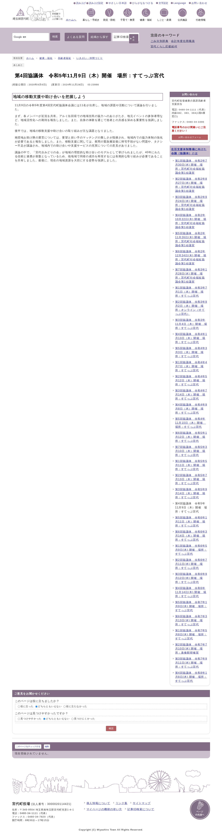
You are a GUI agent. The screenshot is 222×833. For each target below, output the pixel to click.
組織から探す (100, 36)
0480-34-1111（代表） (34, 813)
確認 (111, 728)
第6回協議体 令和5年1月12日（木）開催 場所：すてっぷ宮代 (191, 436)
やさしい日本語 (118, 3)
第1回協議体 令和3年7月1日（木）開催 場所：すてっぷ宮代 (191, 291)
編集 (47, 746)
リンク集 (121, 803)
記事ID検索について (140, 809)
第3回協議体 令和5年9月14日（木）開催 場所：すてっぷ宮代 (191, 493)
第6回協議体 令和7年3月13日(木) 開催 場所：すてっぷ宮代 (191, 620)
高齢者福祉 (64, 58)
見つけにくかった (84, 718)
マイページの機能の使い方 (104, 809)
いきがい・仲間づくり (89, 58)
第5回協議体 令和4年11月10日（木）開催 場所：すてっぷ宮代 (190, 422)
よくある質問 (76, 36)
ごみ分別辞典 (159, 41)
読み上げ (81, 3)
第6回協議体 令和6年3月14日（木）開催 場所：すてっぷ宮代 (191, 535)
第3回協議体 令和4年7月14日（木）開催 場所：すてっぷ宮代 (191, 394)
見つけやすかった (31, 718)
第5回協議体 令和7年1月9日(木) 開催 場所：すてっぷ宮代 (191, 606)
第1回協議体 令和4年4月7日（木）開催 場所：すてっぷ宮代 (191, 366)
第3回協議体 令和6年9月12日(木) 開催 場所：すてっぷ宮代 (191, 578)
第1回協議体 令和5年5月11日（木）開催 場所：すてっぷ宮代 (191, 465)
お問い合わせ (199, 3)
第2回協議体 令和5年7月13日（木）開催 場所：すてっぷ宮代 (191, 479)
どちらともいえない (50, 706)
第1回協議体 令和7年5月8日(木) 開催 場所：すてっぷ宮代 (191, 634)
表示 (133, 38)
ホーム (30, 58)
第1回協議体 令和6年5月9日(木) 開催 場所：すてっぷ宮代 (191, 549)
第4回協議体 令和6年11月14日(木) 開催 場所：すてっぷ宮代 (190, 592)
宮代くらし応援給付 (164, 46)
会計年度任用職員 (183, 41)
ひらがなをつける (142, 3)
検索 (55, 36)
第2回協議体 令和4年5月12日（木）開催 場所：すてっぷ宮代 (191, 380)
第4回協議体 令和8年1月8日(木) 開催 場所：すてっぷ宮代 (191, 676)
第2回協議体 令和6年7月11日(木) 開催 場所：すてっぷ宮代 (191, 563)
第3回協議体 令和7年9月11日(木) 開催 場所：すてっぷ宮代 (191, 662)
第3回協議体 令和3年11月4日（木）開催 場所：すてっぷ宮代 (191, 324)
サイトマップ (142, 803)
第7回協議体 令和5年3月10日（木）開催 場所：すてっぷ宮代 (191, 451)
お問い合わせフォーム (189, 137)
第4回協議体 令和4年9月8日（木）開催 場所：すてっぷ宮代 (191, 408)
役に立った (27, 706)
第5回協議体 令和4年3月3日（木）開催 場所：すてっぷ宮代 (191, 352)
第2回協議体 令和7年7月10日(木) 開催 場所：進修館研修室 (191, 648)
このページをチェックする (28, 746)
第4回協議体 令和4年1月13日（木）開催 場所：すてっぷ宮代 (191, 338)
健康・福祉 (46, 58)
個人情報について (98, 803)
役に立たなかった (76, 706)
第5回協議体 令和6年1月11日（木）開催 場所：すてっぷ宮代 (191, 521)
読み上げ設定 (96, 3)
